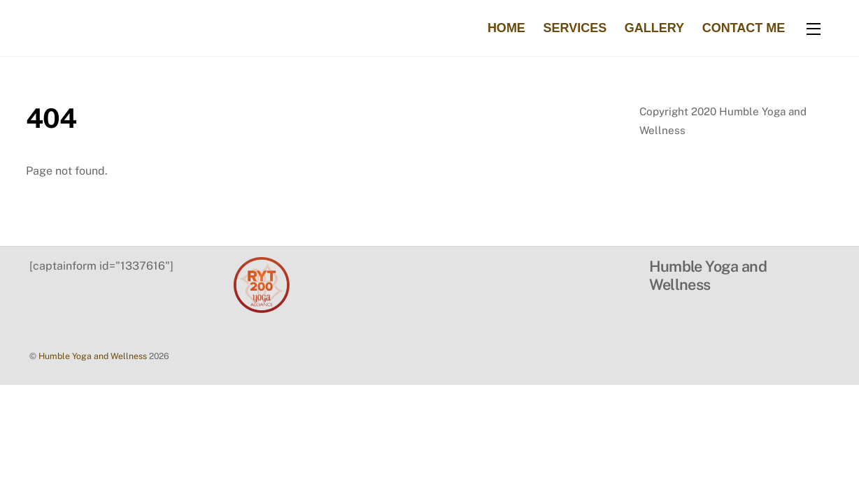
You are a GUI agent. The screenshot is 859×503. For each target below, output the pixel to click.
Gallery (654, 28)
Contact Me (744, 28)
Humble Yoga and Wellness (92, 356)
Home (506, 28)
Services (574, 28)
